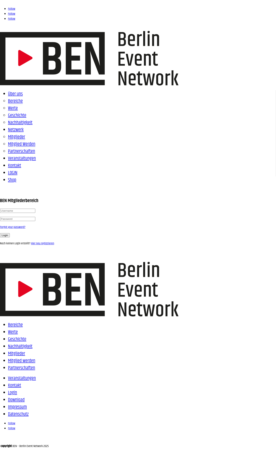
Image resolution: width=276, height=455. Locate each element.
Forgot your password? (12, 227)
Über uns (15, 93)
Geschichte (17, 115)
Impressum (17, 407)
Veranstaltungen (22, 158)
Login (5, 235)
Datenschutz (18, 414)
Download (16, 399)
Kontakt (14, 165)
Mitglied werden (21, 144)
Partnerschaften (21, 151)
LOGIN (12, 172)
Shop (12, 180)
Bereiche (15, 101)
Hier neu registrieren (42, 243)
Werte (13, 108)
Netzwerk (16, 129)
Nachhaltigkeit (20, 122)
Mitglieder (16, 137)
